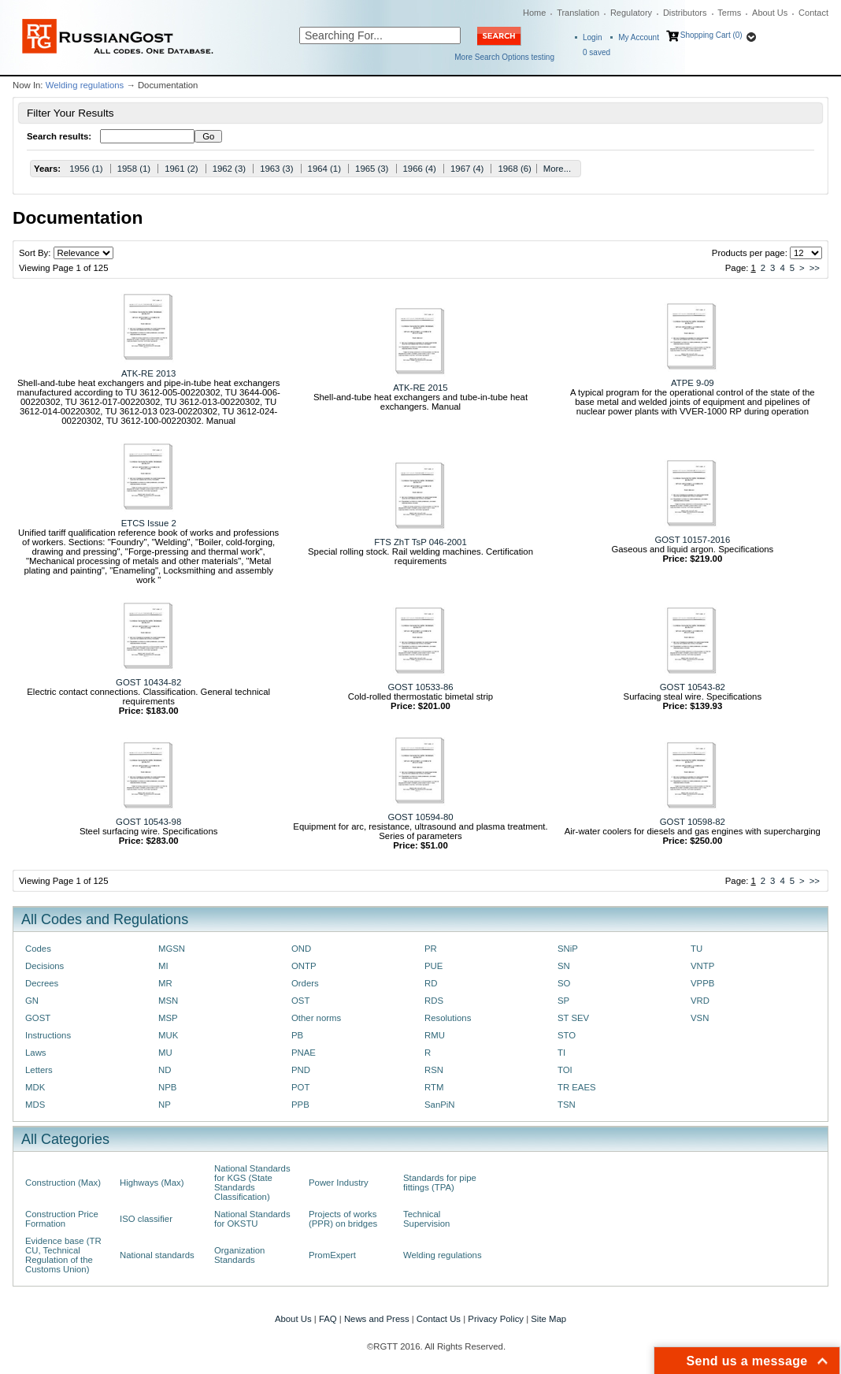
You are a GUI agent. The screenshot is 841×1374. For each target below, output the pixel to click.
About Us (769, 12)
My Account (638, 37)
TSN (567, 1104)
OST (300, 1000)
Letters (39, 1070)
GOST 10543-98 (148, 821)
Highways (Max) (151, 1182)
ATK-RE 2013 (148, 373)
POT (300, 1087)
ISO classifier (146, 1219)
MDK (35, 1087)
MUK (168, 1035)
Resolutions (447, 1018)
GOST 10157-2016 (692, 539)
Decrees (41, 983)
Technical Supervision (426, 1218)
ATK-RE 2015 (420, 387)
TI (561, 1052)
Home (534, 12)
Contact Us (439, 1319)
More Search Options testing (504, 57)
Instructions (48, 1035)
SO (564, 983)
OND (301, 948)
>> (815, 268)
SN (564, 966)
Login (592, 37)
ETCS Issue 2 (148, 523)
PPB (300, 1104)
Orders (305, 983)
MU (165, 1052)
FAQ (328, 1319)
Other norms (316, 1018)
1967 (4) (466, 168)
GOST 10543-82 (692, 687)
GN (32, 1000)
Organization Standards (239, 1255)
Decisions (44, 966)
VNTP (702, 966)
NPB (167, 1087)
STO (567, 1035)
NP (164, 1104)
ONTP (304, 966)
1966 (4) (419, 168)
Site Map (548, 1319)
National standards (157, 1255)
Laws (35, 1052)
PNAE (303, 1052)
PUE (433, 966)
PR (430, 948)
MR (165, 983)
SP (563, 1000)
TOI (565, 1070)
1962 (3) (229, 168)
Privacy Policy (496, 1319)
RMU (434, 1035)
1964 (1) (324, 168)
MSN (168, 1000)
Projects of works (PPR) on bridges (343, 1218)
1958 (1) (133, 168)
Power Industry (339, 1182)
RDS (433, 1000)
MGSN (171, 948)
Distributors (685, 12)
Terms (729, 12)
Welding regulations (85, 85)
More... (557, 168)
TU (696, 948)
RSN (433, 1070)
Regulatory (631, 12)
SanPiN (439, 1104)
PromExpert (332, 1255)
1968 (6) (514, 168)
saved (596, 52)
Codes (38, 948)
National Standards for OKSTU (252, 1218)
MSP (168, 1018)
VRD (700, 1000)
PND (300, 1070)
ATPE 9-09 (692, 383)
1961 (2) (181, 168)
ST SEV (573, 1018)
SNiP (568, 948)
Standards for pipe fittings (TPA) (439, 1182)
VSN (700, 1018)
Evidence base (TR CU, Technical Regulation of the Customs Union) (63, 1255)
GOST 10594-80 (420, 817)
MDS (35, 1104)
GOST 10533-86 (420, 687)
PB (297, 1035)
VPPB (702, 983)
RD (430, 983)
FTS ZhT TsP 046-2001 (420, 542)
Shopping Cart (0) (711, 35)
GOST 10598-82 (692, 821)
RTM (433, 1087)
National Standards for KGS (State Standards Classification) (252, 1182)
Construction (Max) (63, 1182)
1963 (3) (276, 168)
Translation (578, 12)
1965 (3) (371, 168)
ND (164, 1070)
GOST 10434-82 (148, 682)
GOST (37, 1018)
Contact (813, 12)
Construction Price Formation (61, 1218)
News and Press (376, 1319)
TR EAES (577, 1087)
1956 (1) (85, 168)
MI (163, 966)
